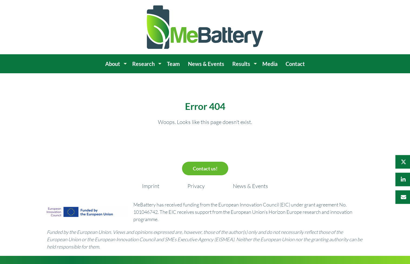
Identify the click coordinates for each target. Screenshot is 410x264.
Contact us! (205, 168)
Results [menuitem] (241, 64)
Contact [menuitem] (295, 64)
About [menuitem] (112, 64)
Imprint (150, 186)
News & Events (250, 186)
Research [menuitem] (143, 64)
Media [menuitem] (269, 64)
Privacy (196, 186)
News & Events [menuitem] (206, 64)
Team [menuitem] (173, 64)
